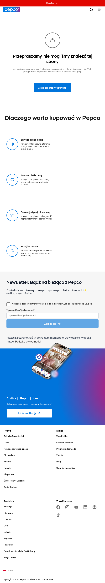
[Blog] (58, 461)
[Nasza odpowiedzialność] (16, 449)
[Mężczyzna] (9, 538)
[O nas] (6, 442)
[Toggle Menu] (99, 9)
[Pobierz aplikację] (29, 413)
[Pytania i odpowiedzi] (66, 449)
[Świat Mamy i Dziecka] (14, 480)
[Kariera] (7, 461)
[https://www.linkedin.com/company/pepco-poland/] (86, 507)
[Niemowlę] (8, 513)
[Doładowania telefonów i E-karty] (19, 551)
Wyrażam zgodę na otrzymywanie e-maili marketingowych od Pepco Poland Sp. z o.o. (52, 303)
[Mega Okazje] (10, 557)
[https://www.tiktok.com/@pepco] (59, 515)
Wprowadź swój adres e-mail (20, 310)
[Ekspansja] (9, 474)
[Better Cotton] (10, 487)
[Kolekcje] (8, 506)
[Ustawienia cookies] (65, 468)
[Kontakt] (7, 468)
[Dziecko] (7, 519)
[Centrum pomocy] (64, 442)
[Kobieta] (7, 532)
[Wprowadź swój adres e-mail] (52, 315)
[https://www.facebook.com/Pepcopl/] (59, 507)
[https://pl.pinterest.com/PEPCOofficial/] (95, 507)
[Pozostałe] (8, 544)
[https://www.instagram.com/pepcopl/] (68, 507)
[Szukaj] (91, 9)
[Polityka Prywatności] (14, 436)
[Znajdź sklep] (62, 436)
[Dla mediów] (9, 455)
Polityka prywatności (28, 341)
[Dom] (6, 525)
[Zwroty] (59, 455)
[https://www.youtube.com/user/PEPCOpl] (77, 507)
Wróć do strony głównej (52, 87)
